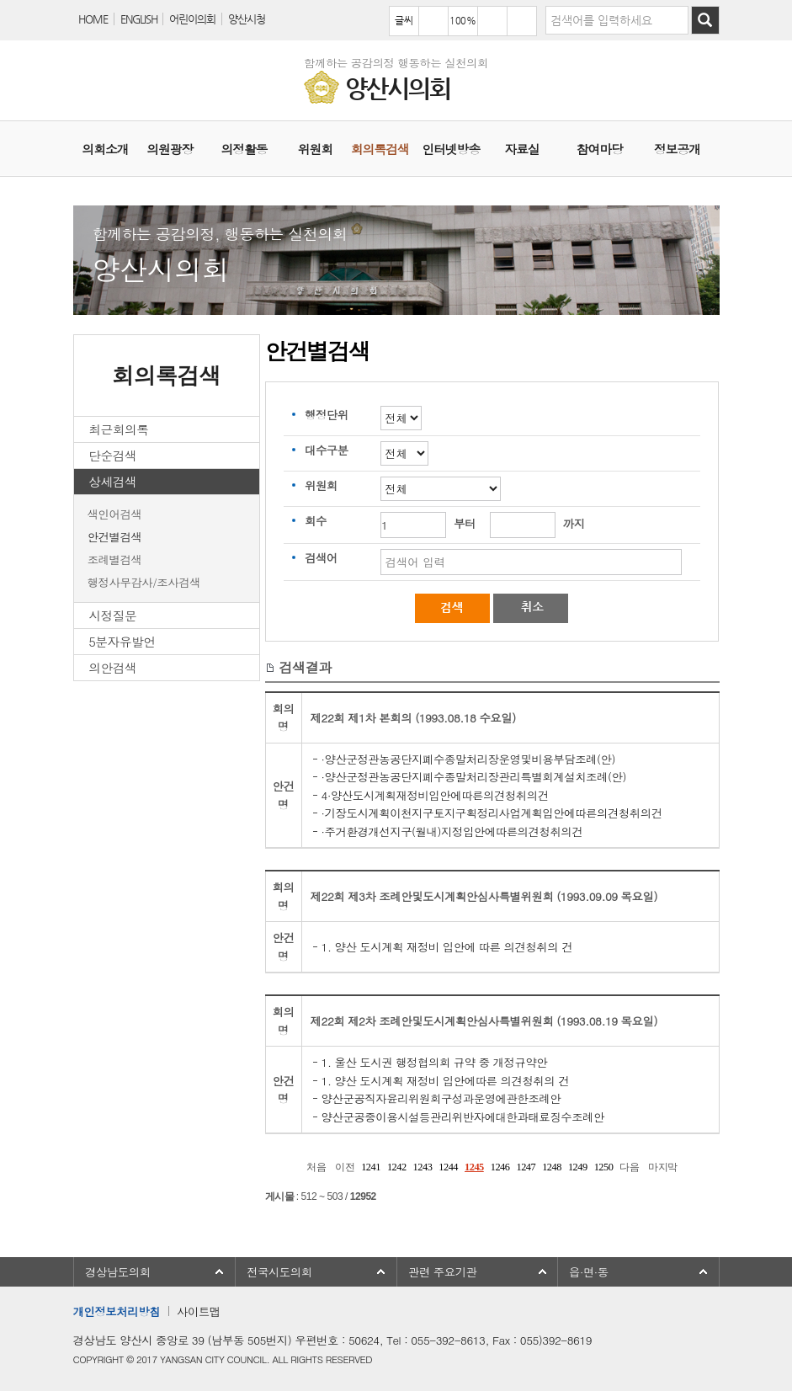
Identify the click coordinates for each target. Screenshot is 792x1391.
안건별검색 (115, 537)
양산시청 (246, 19)
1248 (551, 1167)
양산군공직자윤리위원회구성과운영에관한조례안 (441, 1098)
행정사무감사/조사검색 (144, 582)
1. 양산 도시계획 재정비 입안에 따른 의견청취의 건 (447, 947)
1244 (448, 1167)
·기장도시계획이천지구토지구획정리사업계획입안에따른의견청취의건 (492, 813)
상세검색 (112, 481)
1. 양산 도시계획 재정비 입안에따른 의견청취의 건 (446, 1081)
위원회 (321, 485)
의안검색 (112, 667)
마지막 (663, 1167)
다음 (629, 1167)
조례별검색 (115, 560)
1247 (525, 1167)
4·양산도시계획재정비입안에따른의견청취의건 (435, 795)
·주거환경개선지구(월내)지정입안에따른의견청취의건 (452, 831)
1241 (370, 1167)
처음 (316, 1167)
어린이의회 (192, 19)
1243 (423, 1167)
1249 (577, 1167)
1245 (474, 1167)
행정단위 (326, 415)
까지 (574, 523)
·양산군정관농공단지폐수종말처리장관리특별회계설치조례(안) (474, 777)
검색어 (321, 558)
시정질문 (112, 615)
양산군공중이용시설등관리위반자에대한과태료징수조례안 (463, 1117)
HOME (93, 19)
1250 (604, 1167)
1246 (500, 1167)
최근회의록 (118, 429)
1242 (397, 1167)
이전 (344, 1167)
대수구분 (326, 450)
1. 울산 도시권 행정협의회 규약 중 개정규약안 (435, 1062)
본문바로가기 (0, 0)
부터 (465, 523)
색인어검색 (115, 514)
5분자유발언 (121, 641)
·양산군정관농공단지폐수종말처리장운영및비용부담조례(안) (468, 759)
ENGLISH (138, 19)
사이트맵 (199, 1311)
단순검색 (112, 455)
